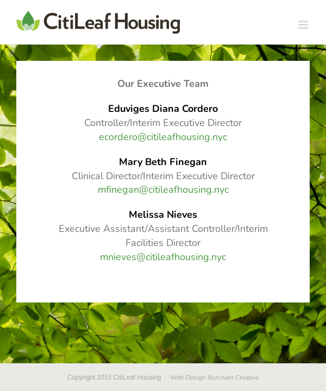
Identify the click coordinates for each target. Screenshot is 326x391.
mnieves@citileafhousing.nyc (163, 256)
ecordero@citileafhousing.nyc (163, 136)
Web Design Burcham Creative (214, 377)
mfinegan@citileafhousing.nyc (163, 189)
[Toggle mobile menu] (304, 24)
